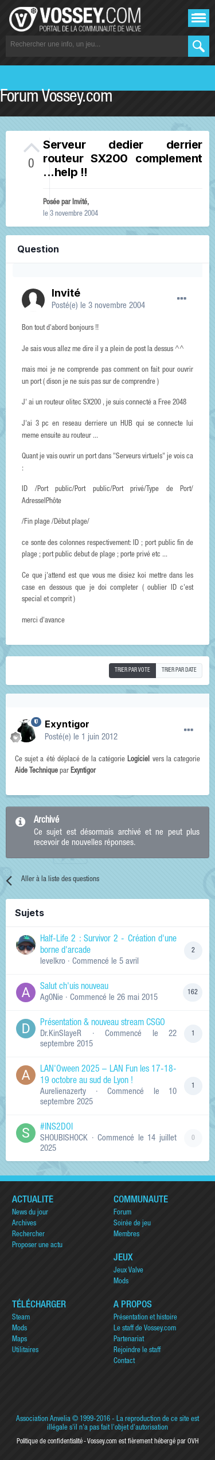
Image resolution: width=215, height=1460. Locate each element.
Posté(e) (98, 306)
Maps (19, 1340)
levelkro (52, 961)
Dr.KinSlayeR (60, 1034)
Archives (24, 1224)
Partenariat (129, 1340)
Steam (21, 1318)
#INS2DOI (56, 1127)
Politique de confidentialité (50, 1441)
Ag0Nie (51, 998)
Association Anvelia (43, 1419)
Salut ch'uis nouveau (74, 987)
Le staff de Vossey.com (145, 1329)
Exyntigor (67, 724)
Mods (121, 1282)
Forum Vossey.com (56, 98)
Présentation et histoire (145, 1318)
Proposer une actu (37, 1245)
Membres (126, 1235)
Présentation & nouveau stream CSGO (102, 1023)
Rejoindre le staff (137, 1350)
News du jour (30, 1213)
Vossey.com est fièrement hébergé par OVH (142, 1441)
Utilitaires (25, 1350)
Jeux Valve (128, 1271)
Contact (124, 1361)
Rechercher (28, 1235)
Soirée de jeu (132, 1224)
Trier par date (179, 670)
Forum (122, 1213)
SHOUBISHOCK (64, 1138)
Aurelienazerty (63, 1092)
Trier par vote (132, 670)
